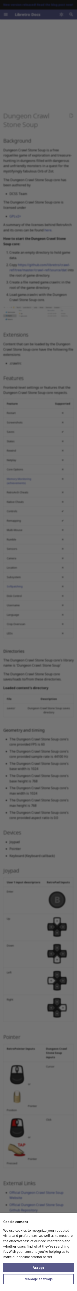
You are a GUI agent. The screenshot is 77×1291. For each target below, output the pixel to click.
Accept (38, 1267)
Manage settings (39, 1279)
